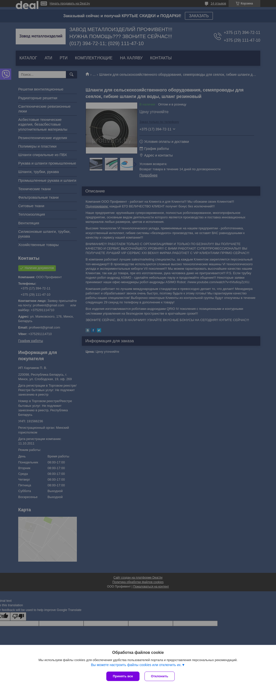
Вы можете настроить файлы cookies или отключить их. (136, 665)
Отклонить (159, 676)
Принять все (123, 676)
